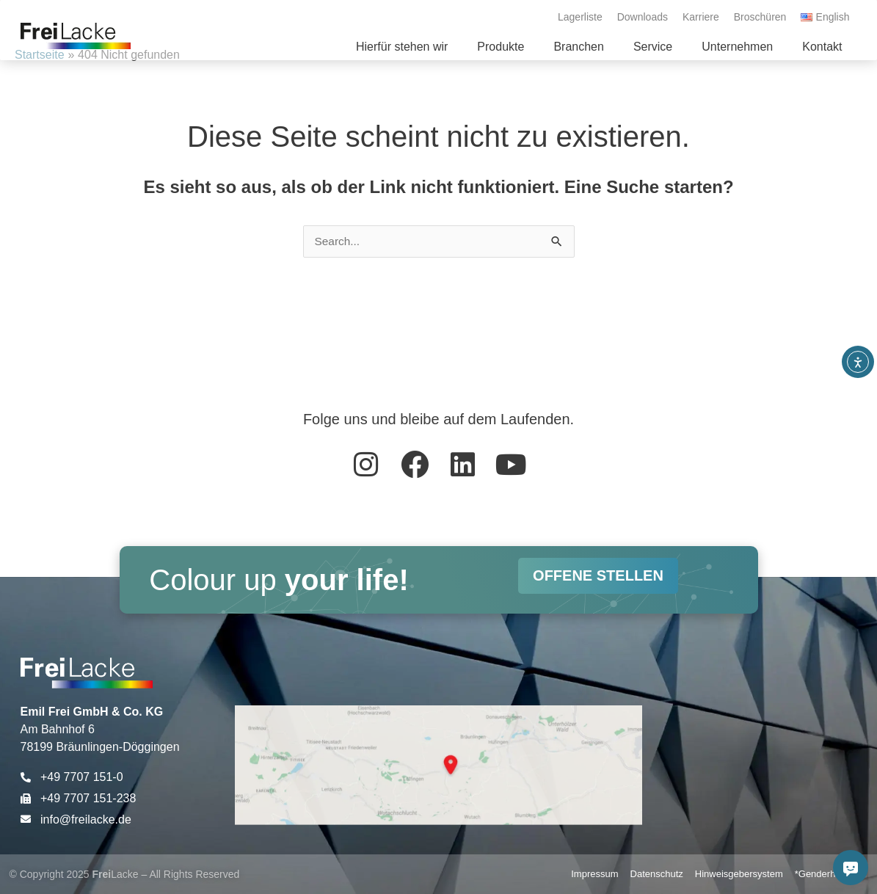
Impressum (594, 873)
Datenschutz (656, 873)
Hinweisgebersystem (739, 873)
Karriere (701, 17)
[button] (500, 47)
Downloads (642, 17)
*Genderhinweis (828, 873)
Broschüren (760, 17)
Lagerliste (580, 17)
